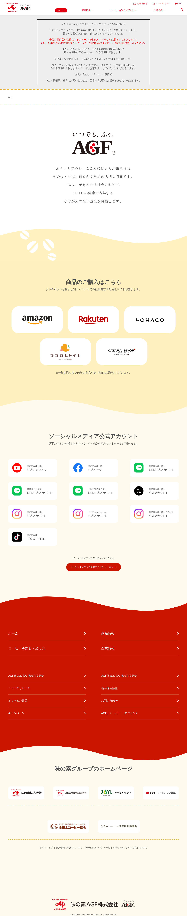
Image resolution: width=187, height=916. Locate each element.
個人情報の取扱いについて (69, 847)
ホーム (10, 97)
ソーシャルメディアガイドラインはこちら (93, 558)
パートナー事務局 (102, 74)
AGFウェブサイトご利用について (130, 847)
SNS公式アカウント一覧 (98, 847)
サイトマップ (46, 847)
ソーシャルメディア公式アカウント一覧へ (93, 567)
